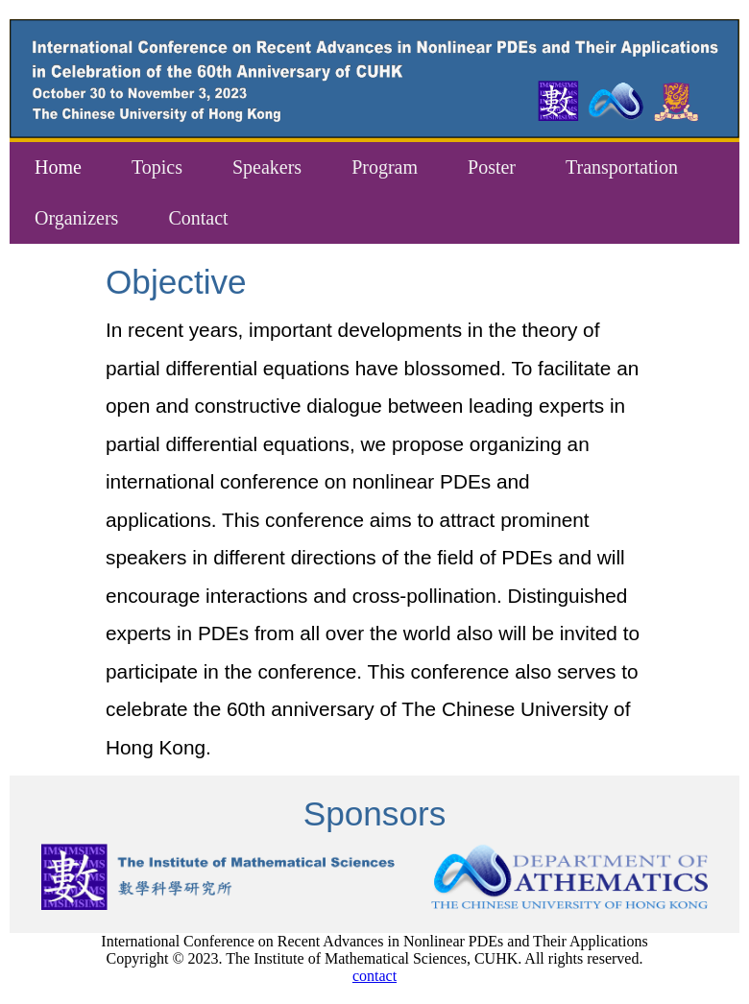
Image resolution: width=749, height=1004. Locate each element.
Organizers (76, 217)
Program (384, 167)
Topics (157, 167)
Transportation (622, 167)
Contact (198, 217)
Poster (492, 167)
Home (58, 167)
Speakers (267, 167)
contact (374, 976)
